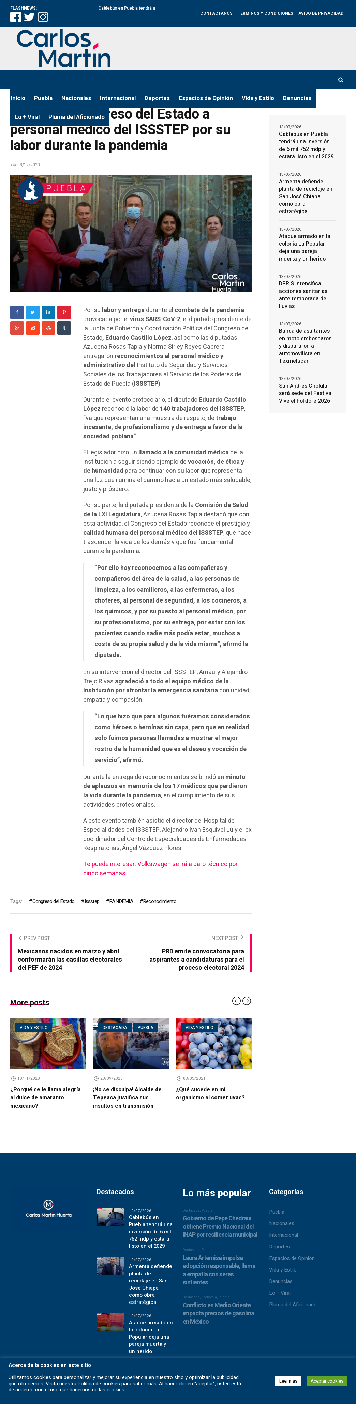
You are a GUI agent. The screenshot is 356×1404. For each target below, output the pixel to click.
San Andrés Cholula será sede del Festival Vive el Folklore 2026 (306, 393)
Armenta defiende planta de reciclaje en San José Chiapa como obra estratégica (305, 196)
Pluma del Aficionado (293, 1304)
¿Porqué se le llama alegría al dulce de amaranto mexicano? (45, 1098)
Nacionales (281, 1223)
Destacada (115, 1028)
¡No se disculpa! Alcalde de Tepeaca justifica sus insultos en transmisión (127, 1098)
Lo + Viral (280, 1293)
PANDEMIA (121, 901)
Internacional (283, 1235)
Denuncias (281, 1281)
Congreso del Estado (53, 901)
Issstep (92, 901)
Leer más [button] (288, 1381)
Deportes (279, 1246)
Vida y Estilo (283, 1270)
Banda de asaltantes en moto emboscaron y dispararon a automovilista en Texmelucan (305, 346)
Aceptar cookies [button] (327, 1381)
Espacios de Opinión (292, 1258)
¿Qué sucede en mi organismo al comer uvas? (210, 1094)
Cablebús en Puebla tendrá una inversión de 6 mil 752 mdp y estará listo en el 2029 (306, 145)
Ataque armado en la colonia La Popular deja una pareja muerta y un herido (304, 247)
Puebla (145, 1028)
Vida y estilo (34, 1028)
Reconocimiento (159, 901)
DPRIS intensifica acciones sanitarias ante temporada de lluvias (303, 295)
